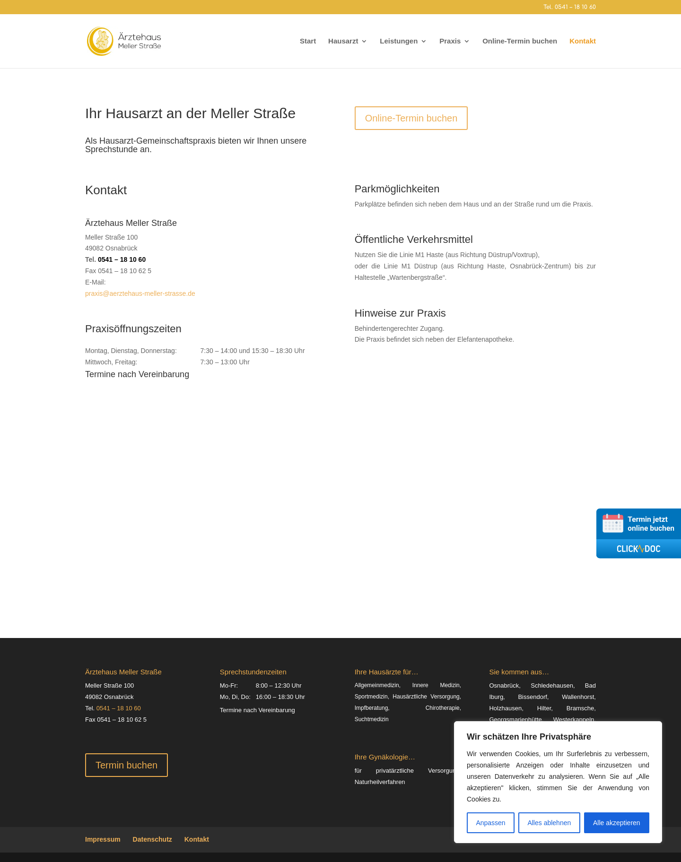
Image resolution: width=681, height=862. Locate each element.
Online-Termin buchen (519, 41)
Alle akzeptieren (616, 823)
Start (308, 41)
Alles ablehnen (549, 823)
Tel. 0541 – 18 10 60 (569, 7)
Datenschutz (152, 839)
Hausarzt (343, 41)
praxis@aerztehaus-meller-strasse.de (140, 293)
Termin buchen (126, 765)
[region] (558, 782)
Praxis (450, 41)
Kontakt (582, 41)
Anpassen (490, 823)
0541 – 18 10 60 (122, 259)
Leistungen (399, 41)
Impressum (103, 839)
